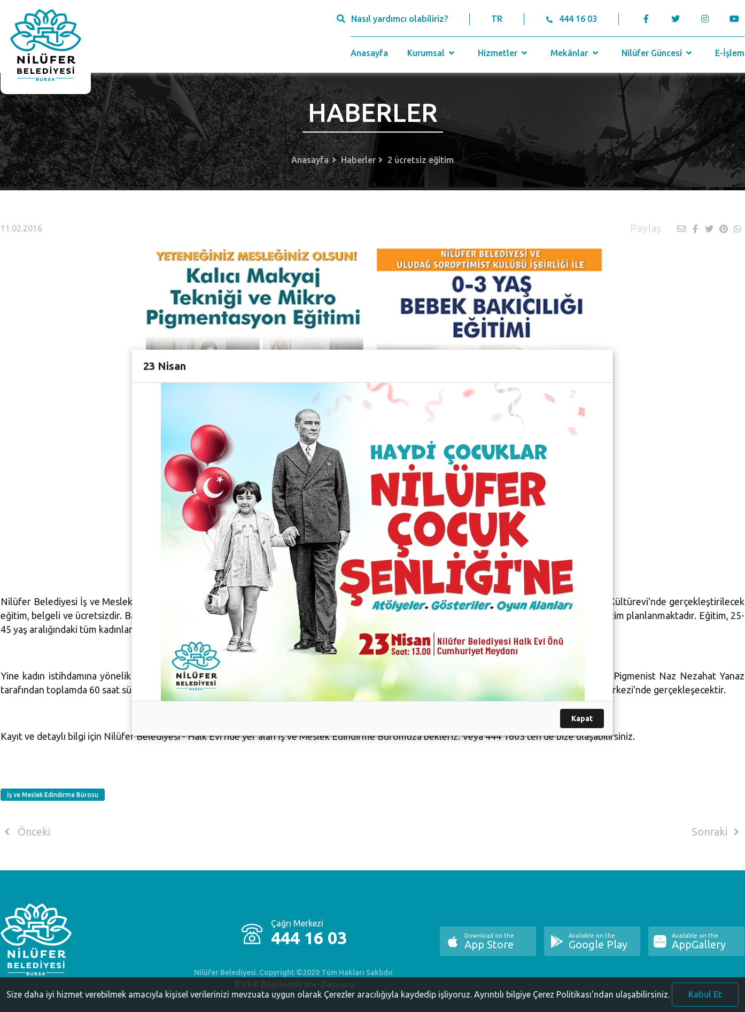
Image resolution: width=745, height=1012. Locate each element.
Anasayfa (369, 53)
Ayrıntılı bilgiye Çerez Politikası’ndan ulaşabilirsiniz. (572, 1003)
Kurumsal (432, 53)
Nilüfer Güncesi (658, 53)
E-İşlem (729, 53)
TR (496, 19)
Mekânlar (575, 53)
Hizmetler (504, 53)
